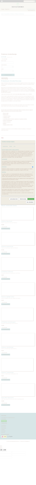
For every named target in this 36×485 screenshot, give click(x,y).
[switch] (32, 159)
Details (10, 146)
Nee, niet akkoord (30, 202)
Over (14, 146)
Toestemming (5, 146)
